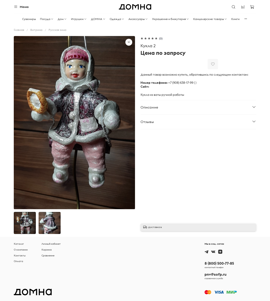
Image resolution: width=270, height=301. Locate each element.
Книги (235, 19)
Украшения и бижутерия (170, 19)
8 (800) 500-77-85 (219, 263)
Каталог (19, 243)
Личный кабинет (51, 243)
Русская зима (57, 30)
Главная (19, 30)
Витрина (36, 30)
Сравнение (47, 255)
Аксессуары (138, 19)
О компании (21, 249)
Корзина (46, 249)
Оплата (18, 261)
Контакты (20, 255)
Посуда (47, 19)
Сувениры (29, 19)
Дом (62, 19)
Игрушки (79, 19)
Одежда (117, 19)
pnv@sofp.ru (215, 274)
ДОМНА (98, 19)
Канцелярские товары (210, 19)
